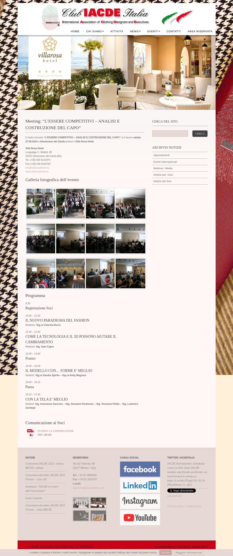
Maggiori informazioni (189, 552)
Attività (116, 31)
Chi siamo (95, 31)
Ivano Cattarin (33, 498)
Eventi (153, 31)
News (135, 31)
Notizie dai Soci (162, 181)
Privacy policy (175, 506)
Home (75, 31)
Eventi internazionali (165, 161)
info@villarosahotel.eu (37, 167)
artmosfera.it (168, 546)
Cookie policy (194, 506)
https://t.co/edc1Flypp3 (180, 480)
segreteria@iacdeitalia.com (88, 487)
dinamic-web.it (200, 546)
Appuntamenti (161, 155)
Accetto (165, 552)
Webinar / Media (162, 168)
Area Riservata (200, 31)
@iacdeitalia (174, 495)
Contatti (174, 31)
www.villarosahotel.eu (37, 171)
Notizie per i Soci (163, 174)
